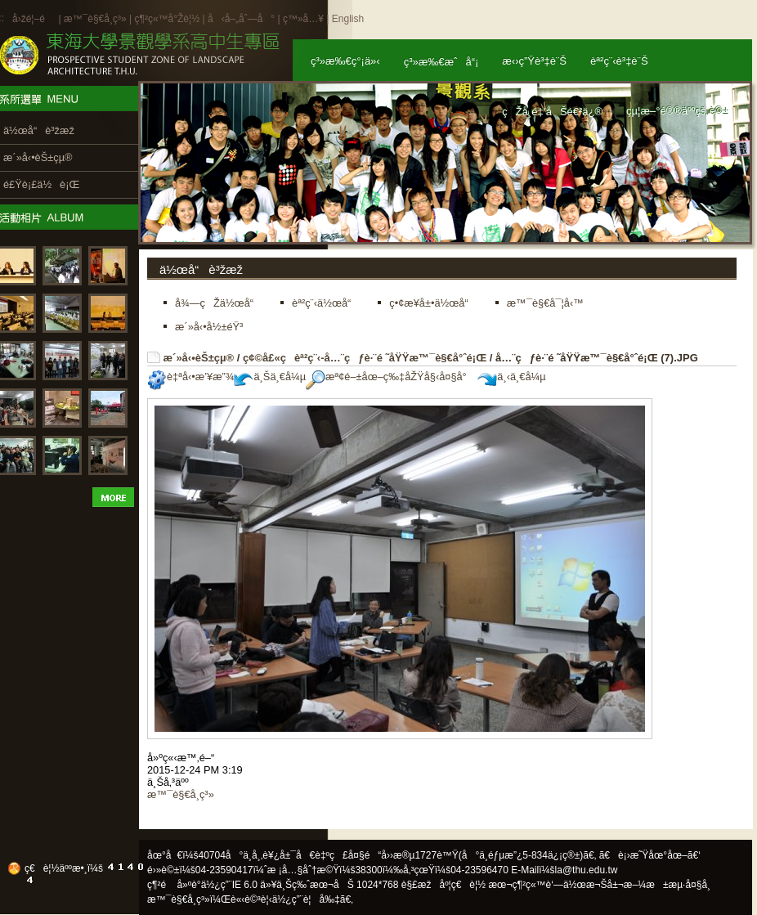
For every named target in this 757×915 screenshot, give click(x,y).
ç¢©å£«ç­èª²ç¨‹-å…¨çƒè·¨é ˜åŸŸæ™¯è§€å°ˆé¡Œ (364, 358)
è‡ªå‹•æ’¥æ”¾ (190, 376)
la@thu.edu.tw (586, 870)
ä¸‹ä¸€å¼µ (511, 376)
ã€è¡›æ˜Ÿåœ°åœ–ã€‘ (650, 855)
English (348, 19)
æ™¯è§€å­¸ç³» (96, 19)
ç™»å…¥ (303, 19)
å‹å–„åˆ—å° (241, 19)
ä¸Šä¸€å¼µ (270, 376)
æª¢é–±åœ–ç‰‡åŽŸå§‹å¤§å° (390, 376)
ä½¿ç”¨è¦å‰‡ (306, 899)
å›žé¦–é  (34, 19)
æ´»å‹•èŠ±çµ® (199, 358)
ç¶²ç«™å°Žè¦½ (166, 19)
